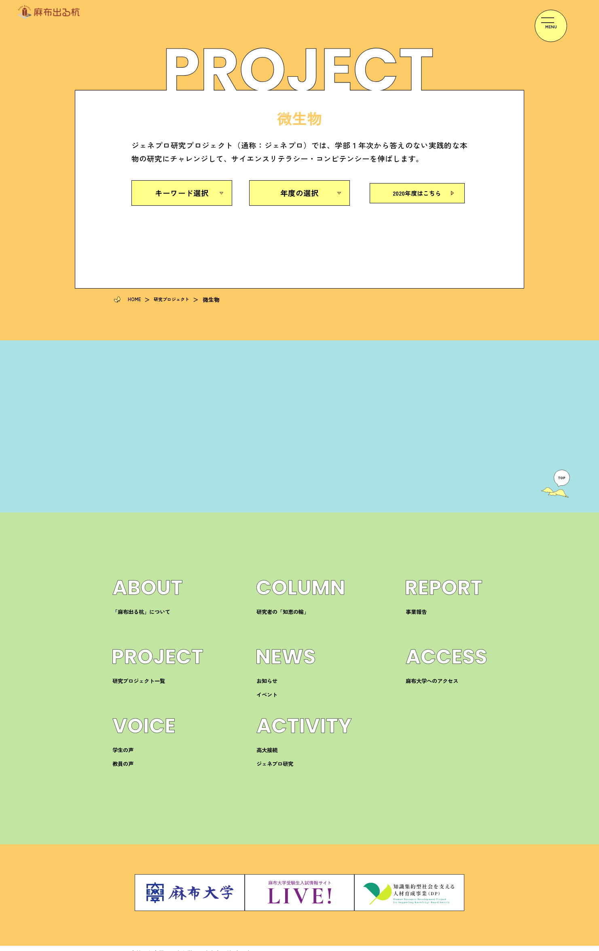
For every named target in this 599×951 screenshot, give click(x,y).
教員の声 (124, 765)
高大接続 (268, 752)
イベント (268, 696)
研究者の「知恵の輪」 (286, 613)
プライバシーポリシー (411, 944)
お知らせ (268, 683)
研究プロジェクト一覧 (142, 683)
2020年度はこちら (417, 193)
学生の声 (124, 752)
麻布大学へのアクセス (436, 683)
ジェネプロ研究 (277, 765)
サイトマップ (470, 944)
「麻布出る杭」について (145, 613)
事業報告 (418, 613)
